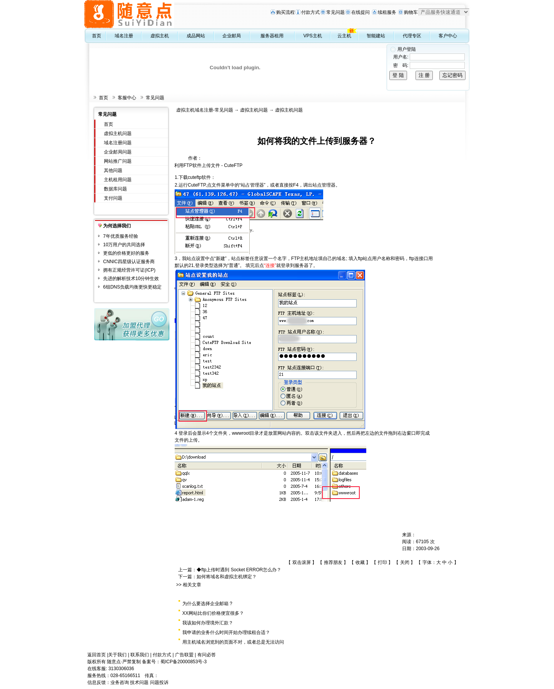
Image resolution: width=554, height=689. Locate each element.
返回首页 (96, 654)
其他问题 (113, 170)
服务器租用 (272, 35)
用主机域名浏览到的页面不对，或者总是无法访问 (233, 642)
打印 (382, 562)
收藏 (360, 562)
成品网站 (196, 35)
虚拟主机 (159, 35)
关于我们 (117, 654)
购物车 (411, 12)
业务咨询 (119, 682)
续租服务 (387, 12)
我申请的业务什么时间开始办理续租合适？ (226, 632)
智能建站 (376, 35)
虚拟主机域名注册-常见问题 (204, 110)
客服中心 (127, 97)
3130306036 (121, 668)
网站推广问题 (118, 161)
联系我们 (139, 654)
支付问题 (113, 198)
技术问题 (139, 682)
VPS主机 (313, 35)
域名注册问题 (118, 142)
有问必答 (206, 654)
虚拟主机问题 (118, 133)
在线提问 (360, 12)
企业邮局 (231, 35)
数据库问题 (115, 189)
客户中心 (448, 35)
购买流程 (285, 12)
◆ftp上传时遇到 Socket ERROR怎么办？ (239, 569)
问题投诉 (159, 682)
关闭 (404, 562)
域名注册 (124, 35)
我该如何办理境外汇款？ (207, 623)
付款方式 (310, 12)
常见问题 (335, 12)
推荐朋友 (333, 562)
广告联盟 (184, 654)
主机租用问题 (118, 179)
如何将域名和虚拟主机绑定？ (227, 576)
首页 (96, 35)
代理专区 (412, 35)
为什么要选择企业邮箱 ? (207, 603)
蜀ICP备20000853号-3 (183, 661)
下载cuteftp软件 (195, 177)
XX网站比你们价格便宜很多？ (213, 613)
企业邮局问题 (118, 152)
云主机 (344, 35)
